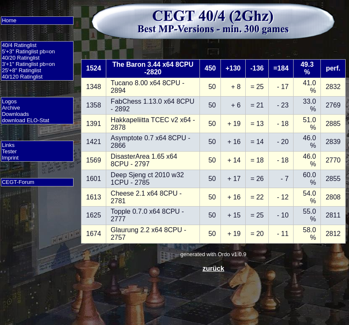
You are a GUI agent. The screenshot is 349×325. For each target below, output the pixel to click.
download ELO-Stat (25, 120)
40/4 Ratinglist (19, 45)
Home (9, 20)
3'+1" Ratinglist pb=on (28, 64)
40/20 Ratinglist (20, 58)
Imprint (10, 158)
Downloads (15, 114)
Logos (9, 101)
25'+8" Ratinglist (21, 70)
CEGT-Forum (18, 182)
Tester (9, 151)
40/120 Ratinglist (22, 76)
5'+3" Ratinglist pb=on (28, 51)
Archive (11, 108)
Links (8, 145)
